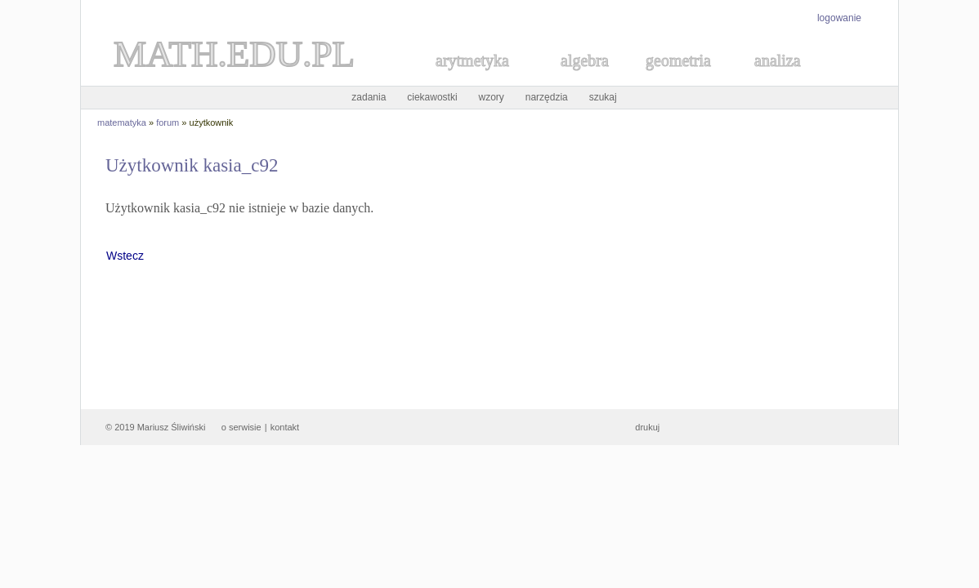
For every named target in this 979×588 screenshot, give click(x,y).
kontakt (284, 427)
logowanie (839, 18)
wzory (491, 97)
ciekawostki (432, 97)
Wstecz (125, 255)
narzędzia (546, 97)
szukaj (603, 97)
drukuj (647, 427)
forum (167, 122)
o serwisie (241, 427)
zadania (368, 97)
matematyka (121, 122)
